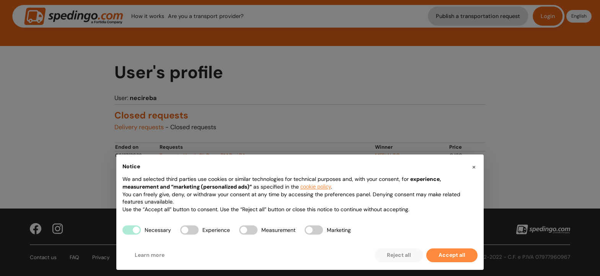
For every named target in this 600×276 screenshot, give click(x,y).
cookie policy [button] (315, 187)
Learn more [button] (150, 254)
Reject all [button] (399, 254)
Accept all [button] (452, 254)
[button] (474, 167)
